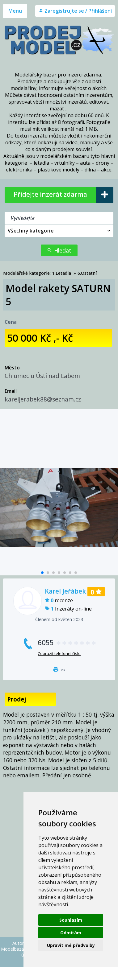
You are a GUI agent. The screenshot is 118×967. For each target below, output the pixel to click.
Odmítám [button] (70, 933)
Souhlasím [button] (70, 920)
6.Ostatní (87, 273)
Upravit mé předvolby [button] (71, 945)
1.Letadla (61, 273)
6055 (67, 642)
